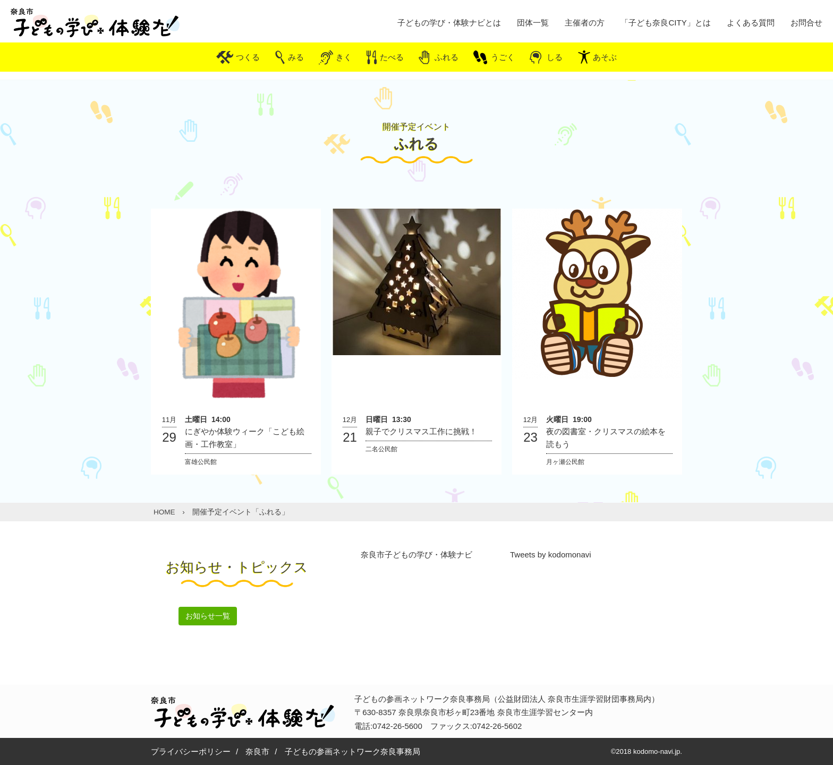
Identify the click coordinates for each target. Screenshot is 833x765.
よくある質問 (751, 22)
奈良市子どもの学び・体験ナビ (416, 554)
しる (555, 57)
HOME (164, 512)
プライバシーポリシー (191, 751)
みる (296, 57)
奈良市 (257, 751)
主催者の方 (585, 22)
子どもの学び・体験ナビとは (449, 22)
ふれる (446, 57)
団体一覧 (533, 22)
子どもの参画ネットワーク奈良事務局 (352, 751)
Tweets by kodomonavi (550, 554)
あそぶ (605, 57)
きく (344, 57)
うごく (503, 57)
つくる (248, 57)
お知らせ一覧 (207, 616)
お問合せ (806, 22)
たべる (392, 57)
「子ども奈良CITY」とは (665, 22)
